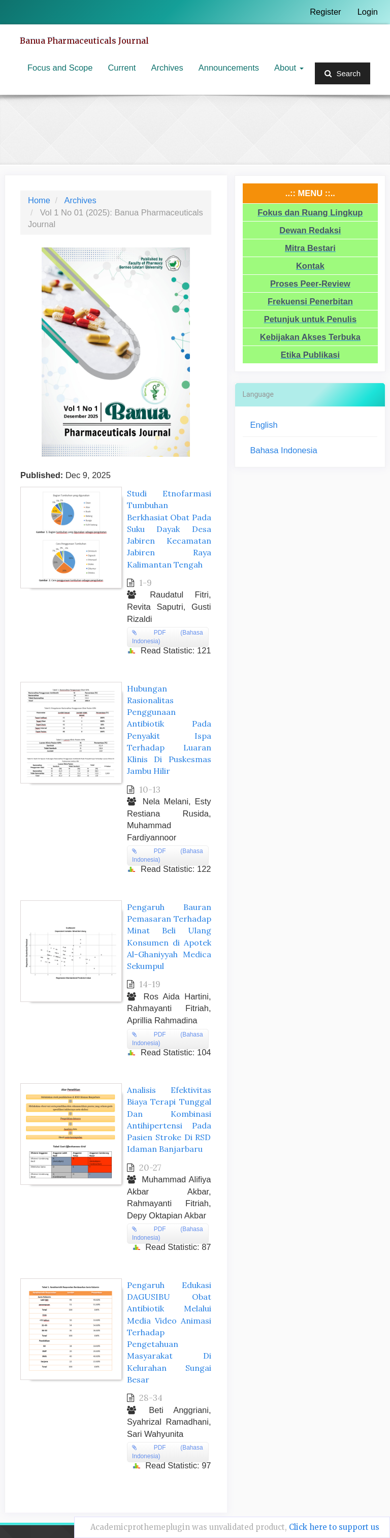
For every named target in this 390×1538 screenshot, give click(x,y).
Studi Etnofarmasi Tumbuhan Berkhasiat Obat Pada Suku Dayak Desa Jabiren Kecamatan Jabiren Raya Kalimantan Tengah (169, 528)
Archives (167, 67)
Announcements (229, 67)
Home (39, 200)
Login (368, 11)
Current (122, 67)
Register (325, 11)
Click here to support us (334, 1527)
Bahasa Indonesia (283, 450)
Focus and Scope (59, 67)
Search (342, 73)
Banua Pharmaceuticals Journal (84, 41)
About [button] (289, 67)
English (264, 424)
